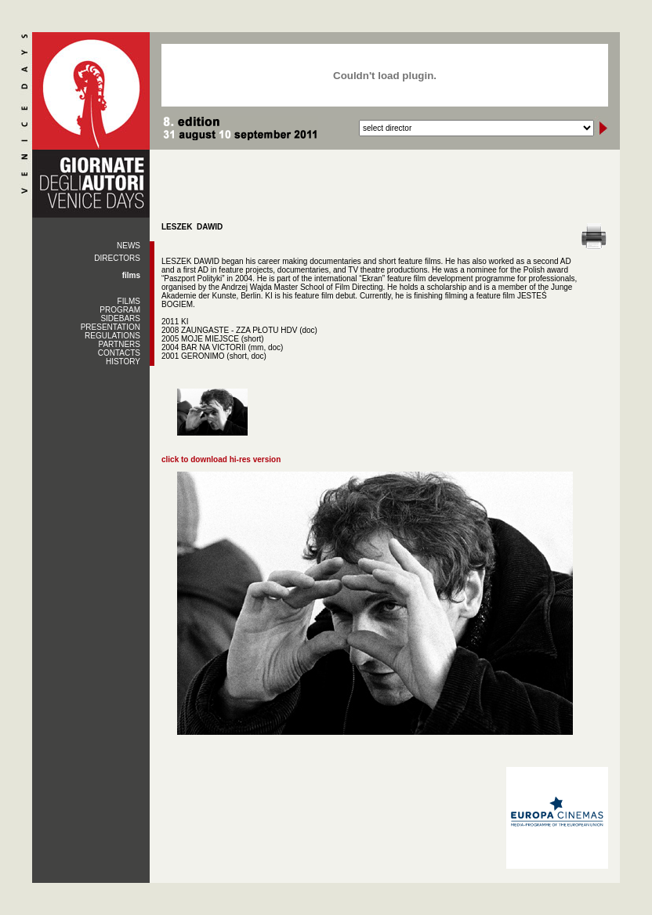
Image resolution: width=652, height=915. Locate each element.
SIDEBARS (120, 318)
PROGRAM (120, 310)
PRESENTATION (110, 327)
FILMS (129, 301)
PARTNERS (119, 344)
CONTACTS (119, 353)
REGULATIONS (112, 335)
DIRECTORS (117, 258)
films (131, 275)
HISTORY (123, 361)
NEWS (128, 245)
